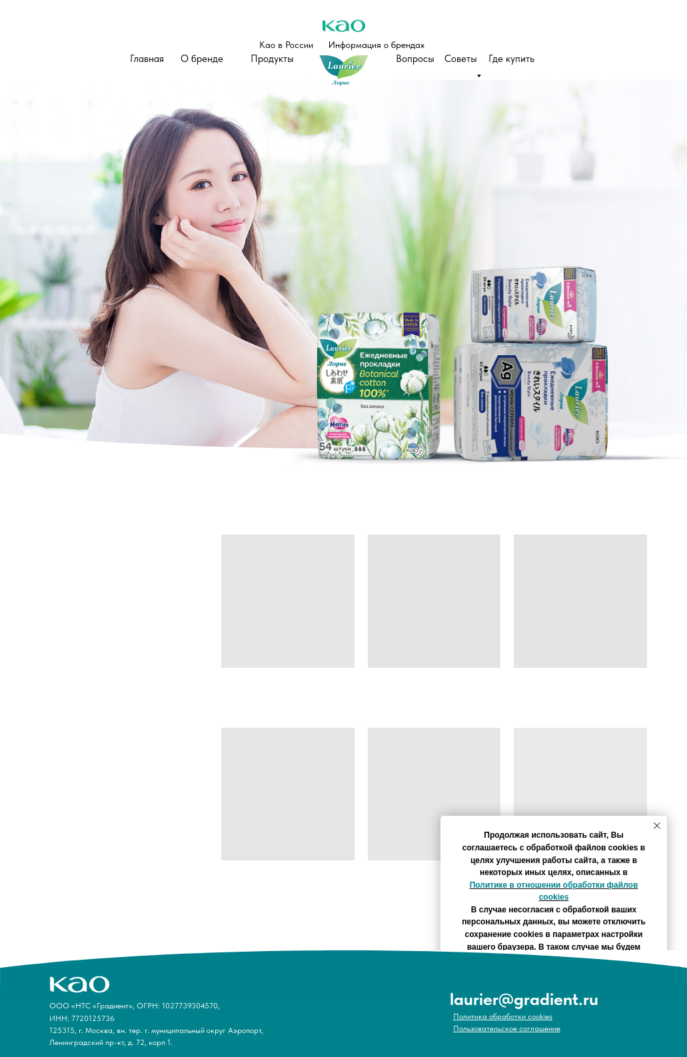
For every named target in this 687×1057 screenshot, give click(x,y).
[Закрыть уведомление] (657, 825)
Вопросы (415, 59)
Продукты (272, 59)
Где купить (511, 59)
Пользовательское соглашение (506, 1028)
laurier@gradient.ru (524, 998)
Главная (147, 59)
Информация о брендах (376, 44)
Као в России (286, 44)
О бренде (202, 59)
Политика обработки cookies (502, 1016)
